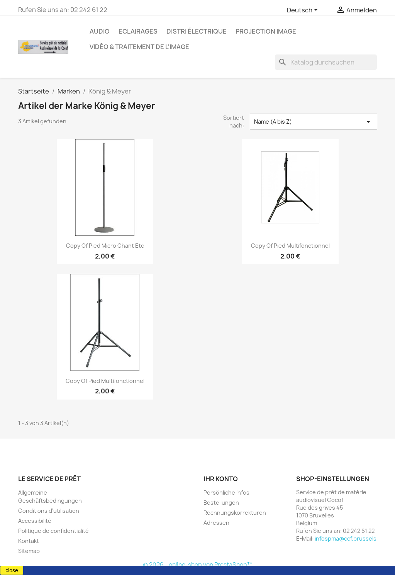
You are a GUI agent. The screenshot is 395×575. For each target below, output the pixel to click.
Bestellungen (221, 502)
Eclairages (138, 31)
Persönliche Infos (226, 492)
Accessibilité (34, 520)
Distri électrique (196, 31)
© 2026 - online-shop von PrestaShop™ (198, 565)
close (11, 570)
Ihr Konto (220, 479)
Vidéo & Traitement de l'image (139, 47)
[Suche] (326, 62)
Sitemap (29, 551)
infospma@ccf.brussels (345, 538)
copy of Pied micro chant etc (105, 245)
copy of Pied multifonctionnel (290, 245)
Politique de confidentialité (53, 530)
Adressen (216, 522)
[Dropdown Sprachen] (303, 10)
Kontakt (28, 540)
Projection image (266, 31)
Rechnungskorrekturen (234, 512)
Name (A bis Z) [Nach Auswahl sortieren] (313, 121)
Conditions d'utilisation (48, 510)
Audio (100, 31)
